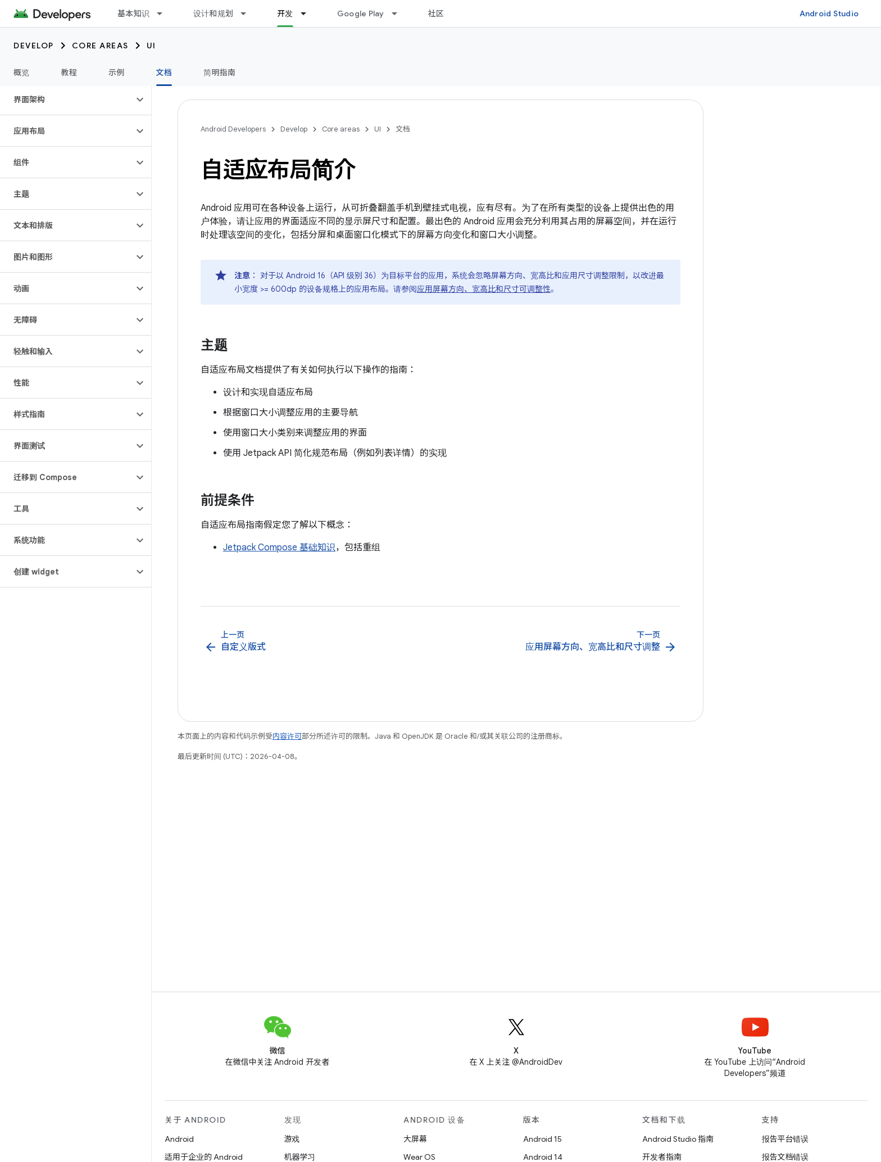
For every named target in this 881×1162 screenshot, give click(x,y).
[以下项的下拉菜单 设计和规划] (248, 13)
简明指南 (219, 72)
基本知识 (133, 13)
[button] (66, 99)
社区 (436, 13)
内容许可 (287, 736)
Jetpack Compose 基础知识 (279, 547)
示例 (116, 72)
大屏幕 (415, 1139)
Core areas (100, 45)
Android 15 (542, 1139)
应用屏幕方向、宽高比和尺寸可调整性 (484, 289)
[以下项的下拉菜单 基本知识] (164, 13)
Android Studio (829, 13)
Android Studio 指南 (678, 1139)
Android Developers (233, 129)
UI (151, 45)
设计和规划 (213, 13)
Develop (33, 45)
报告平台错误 (785, 1139)
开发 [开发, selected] (285, 13)
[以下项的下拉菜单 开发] (308, 13)
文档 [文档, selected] (164, 72)
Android (179, 1139)
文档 (403, 129)
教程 (69, 72)
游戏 (292, 1139)
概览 (21, 72)
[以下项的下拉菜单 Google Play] (399, 13)
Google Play (360, 13)
